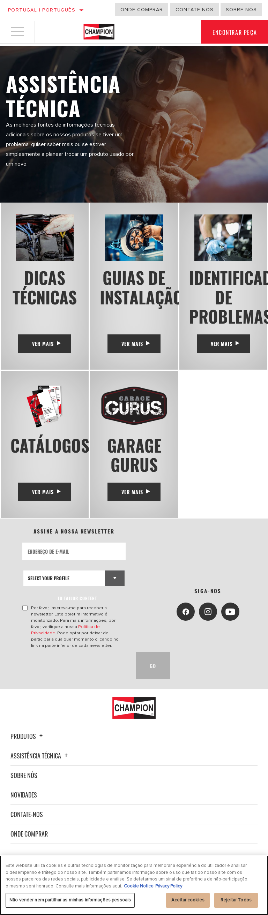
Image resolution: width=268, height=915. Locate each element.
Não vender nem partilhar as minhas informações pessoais (70, 900)
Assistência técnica (40, 763)
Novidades (23, 802)
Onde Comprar (29, 841)
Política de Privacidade (102, 634)
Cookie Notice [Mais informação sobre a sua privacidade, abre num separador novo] (139, 886)
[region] (134, 885)
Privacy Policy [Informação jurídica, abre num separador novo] (168, 886)
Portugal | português (41, 10)
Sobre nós (241, 10)
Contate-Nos (195, 10)
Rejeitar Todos (236, 900)
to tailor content (78, 606)
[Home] (99, 32)
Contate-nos (26, 822)
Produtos (27, 744)
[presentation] (75, 673)
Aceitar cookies (187, 900)
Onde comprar (141, 10)
